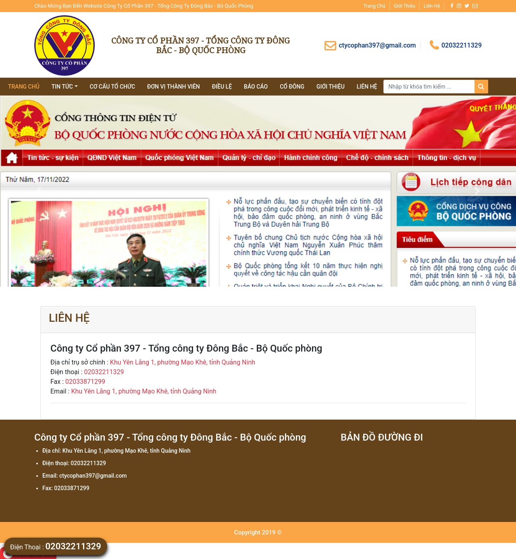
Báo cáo (256, 86)
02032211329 (456, 45)
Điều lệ (222, 86)
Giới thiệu (404, 6)
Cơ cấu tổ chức (112, 86)
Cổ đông (292, 86)
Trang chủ (374, 6)
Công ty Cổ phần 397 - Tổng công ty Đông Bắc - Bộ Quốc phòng (200, 45)
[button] (38, 191)
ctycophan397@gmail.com (370, 45)
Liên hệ (432, 6)
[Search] (435, 86)
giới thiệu (330, 86)
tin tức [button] (62, 86)
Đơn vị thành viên (173, 86)
